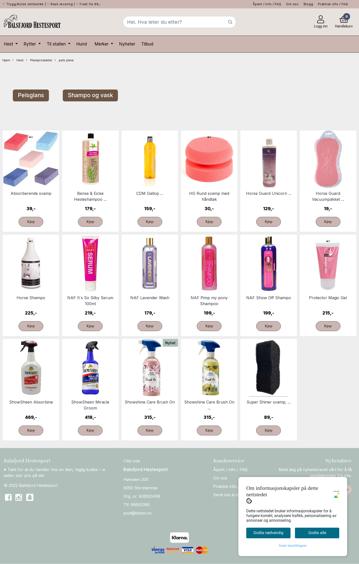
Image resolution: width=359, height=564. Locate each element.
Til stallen (57, 44)
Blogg (308, 4)
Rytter (30, 44)
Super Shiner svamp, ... (269, 402)
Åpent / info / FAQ (267, 4)
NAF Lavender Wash (149, 297)
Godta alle (317, 532)
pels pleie (64, 60)
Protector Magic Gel (328, 297)
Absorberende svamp (31, 193)
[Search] (179, 22)
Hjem (6, 60)
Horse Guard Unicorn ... (268, 193)
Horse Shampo (31, 297)
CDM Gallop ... (149, 193)
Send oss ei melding (231, 494)
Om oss (292, 4)
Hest (9, 44)
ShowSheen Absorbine (31, 402)
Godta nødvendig (268, 532)
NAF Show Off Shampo (268, 297)
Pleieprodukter (39, 60)
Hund (81, 44)
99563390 (140, 504)
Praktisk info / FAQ (333, 4)
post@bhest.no (137, 513)
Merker (102, 44)
